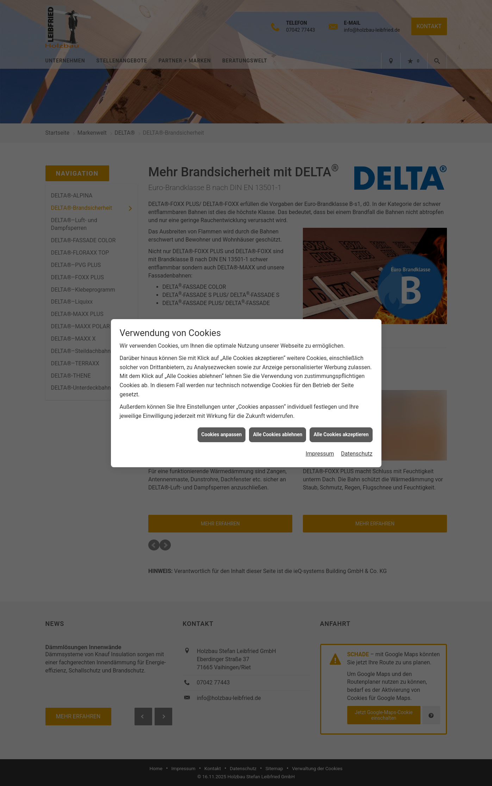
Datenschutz (356, 446)
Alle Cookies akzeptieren (340, 427)
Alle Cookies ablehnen (277, 427)
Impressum (320, 446)
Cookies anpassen (221, 427)
